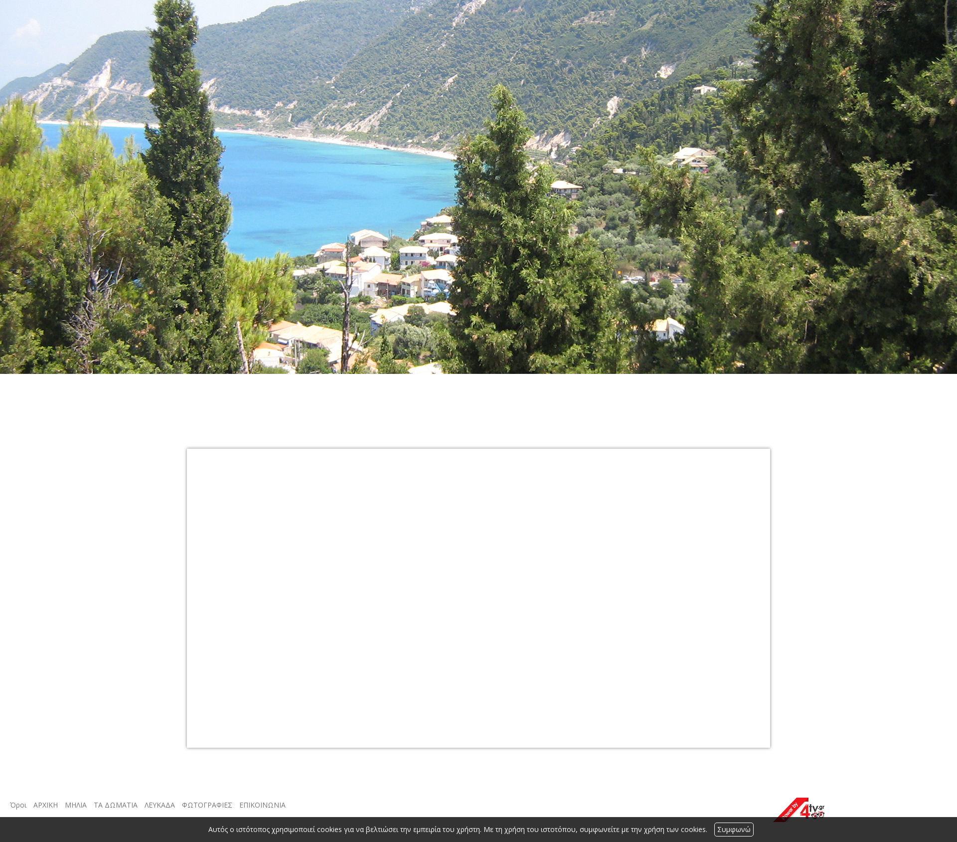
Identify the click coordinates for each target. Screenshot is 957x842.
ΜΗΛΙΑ (76, 805)
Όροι (18, 805)
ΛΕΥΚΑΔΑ (160, 805)
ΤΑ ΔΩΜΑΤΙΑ (116, 805)
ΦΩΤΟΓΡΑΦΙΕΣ (207, 805)
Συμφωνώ (734, 829)
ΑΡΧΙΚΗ (45, 805)
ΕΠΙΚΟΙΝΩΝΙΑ (262, 805)
